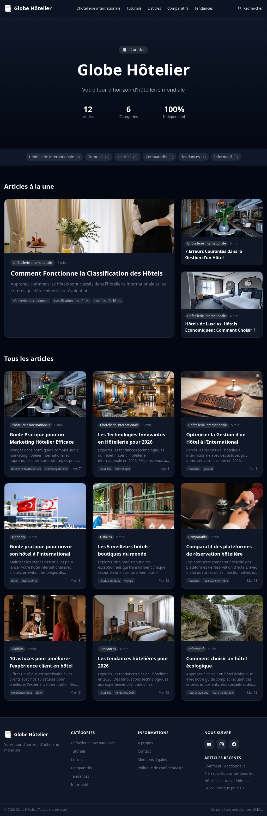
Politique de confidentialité (161, 767)
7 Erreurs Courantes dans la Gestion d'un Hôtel (228, 773)
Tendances (204, 8)
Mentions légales (152, 759)
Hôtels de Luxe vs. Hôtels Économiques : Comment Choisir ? (233, 780)
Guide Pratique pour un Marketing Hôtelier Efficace (227, 788)
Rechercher (250, 8)
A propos (145, 742)
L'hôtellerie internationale (98, 8)
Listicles (154, 8)
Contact (144, 751)
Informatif (226, 156)
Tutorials (134, 8)
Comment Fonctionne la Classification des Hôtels (225, 766)
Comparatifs (177, 8)
